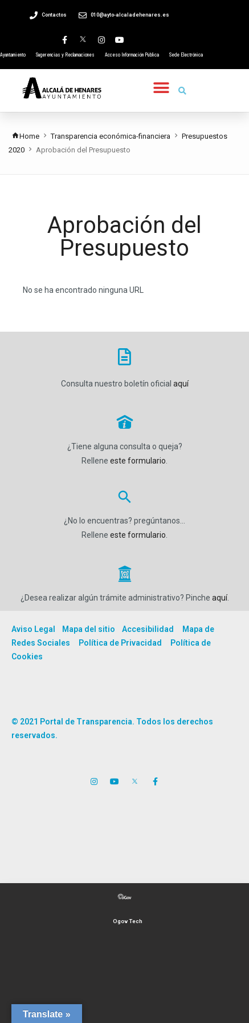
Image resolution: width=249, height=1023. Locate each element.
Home (25, 136)
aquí (181, 383)
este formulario (138, 460)
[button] (161, 87)
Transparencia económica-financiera (110, 136)
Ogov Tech (127, 921)
